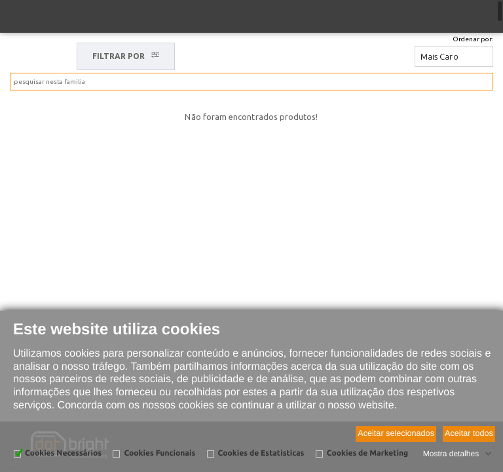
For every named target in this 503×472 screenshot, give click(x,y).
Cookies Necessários (63, 453)
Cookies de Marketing (367, 453)
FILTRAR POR (126, 55)
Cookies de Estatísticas (261, 453)
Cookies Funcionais (159, 453)
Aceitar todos (469, 433)
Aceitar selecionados (396, 433)
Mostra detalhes (451, 453)
